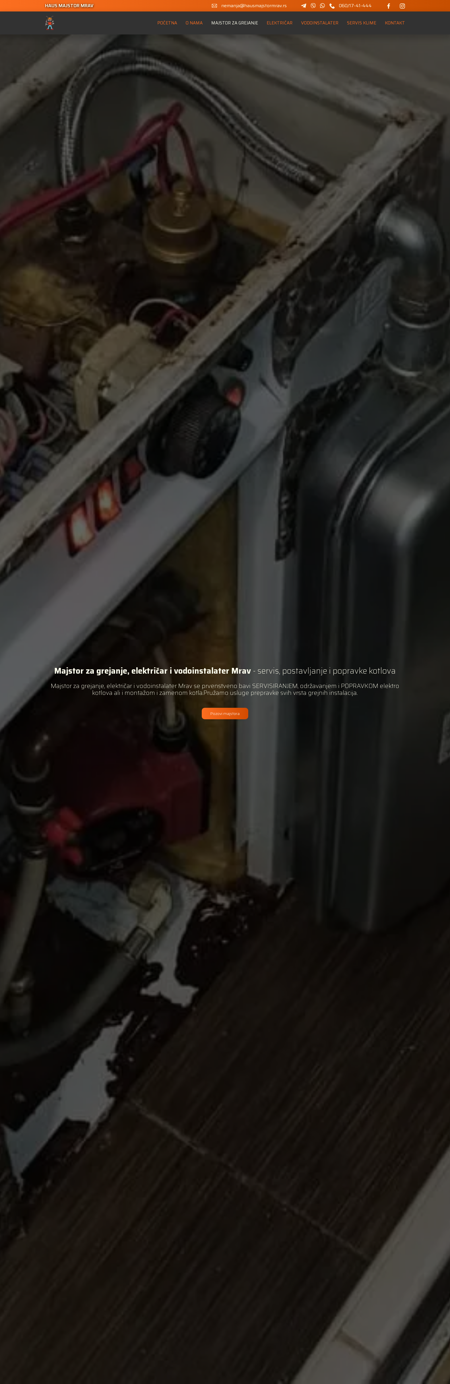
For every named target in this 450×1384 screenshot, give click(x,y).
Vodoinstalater (319, 23)
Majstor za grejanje (234, 23)
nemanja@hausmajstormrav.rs (254, 6)
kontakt (395, 23)
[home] (50, 23)
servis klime (361, 23)
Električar (279, 23)
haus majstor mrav (69, 6)
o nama (194, 23)
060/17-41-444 (355, 6)
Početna (167, 23)
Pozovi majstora (225, 713)
